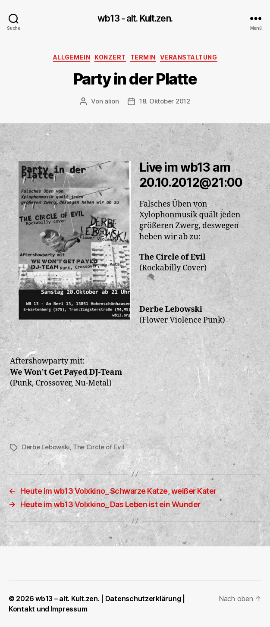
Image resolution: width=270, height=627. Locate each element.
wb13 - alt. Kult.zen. (135, 18)
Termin (143, 57)
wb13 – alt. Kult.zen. (67, 598)
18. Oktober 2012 (164, 101)
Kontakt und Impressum (48, 609)
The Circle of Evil (98, 447)
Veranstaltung (188, 57)
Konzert (110, 57)
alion (111, 101)
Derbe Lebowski (45, 447)
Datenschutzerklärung (143, 598)
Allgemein (72, 57)
